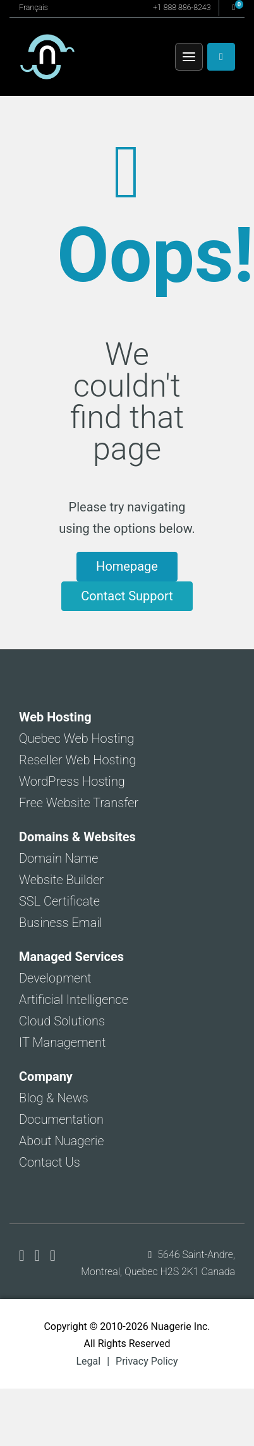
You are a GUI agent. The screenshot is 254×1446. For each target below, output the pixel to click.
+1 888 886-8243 (182, 7)
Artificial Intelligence (73, 999)
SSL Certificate (59, 901)
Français (33, 7)
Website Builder (61, 879)
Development (55, 978)
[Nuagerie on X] (39, 1255)
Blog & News (53, 1097)
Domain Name (59, 858)
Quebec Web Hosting (76, 738)
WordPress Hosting (72, 781)
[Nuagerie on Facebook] (23, 1255)
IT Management (62, 1042)
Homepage (127, 566)
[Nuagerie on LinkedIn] (53, 1255)
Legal (88, 1361)
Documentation (61, 1119)
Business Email (60, 922)
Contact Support (126, 595)
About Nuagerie (61, 1140)
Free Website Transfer (78, 802)
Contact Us (49, 1162)
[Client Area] (221, 57)
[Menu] (189, 57)
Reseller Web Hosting (77, 759)
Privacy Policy (147, 1361)
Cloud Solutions (62, 1021)
